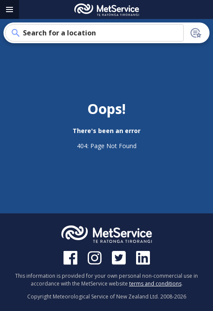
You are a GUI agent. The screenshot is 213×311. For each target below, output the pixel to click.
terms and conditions (155, 283)
